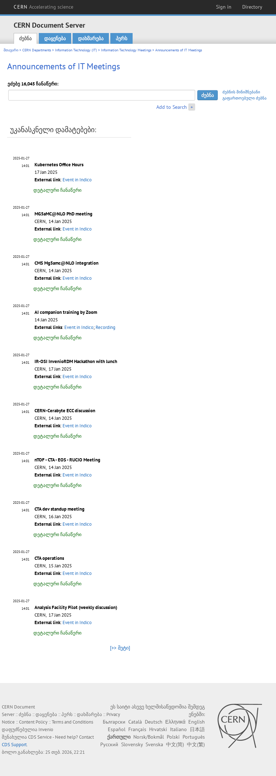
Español (116, 729)
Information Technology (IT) (76, 50)
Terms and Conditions (72, 722)
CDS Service (40, 737)
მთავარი (11, 50)
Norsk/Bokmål (148, 737)
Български (114, 722)
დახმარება (91, 38)
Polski (173, 737)
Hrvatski (158, 729)
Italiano (178, 729)
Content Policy (33, 722)
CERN (43, 7)
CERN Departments (36, 50)
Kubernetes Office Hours (58, 165)
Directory (252, 7)
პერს (121, 38)
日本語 (197, 729)
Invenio (45, 729)
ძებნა (25, 38)
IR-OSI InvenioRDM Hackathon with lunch (75, 361)
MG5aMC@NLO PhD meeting (63, 214)
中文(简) (175, 744)
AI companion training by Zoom (65, 312)
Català (135, 722)
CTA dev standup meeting (59, 509)
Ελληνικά (175, 722)
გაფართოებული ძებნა (244, 98)
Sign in (223, 7)
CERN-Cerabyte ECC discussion (64, 411)
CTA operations (49, 558)
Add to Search (171, 107)
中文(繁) (196, 744)
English (196, 722)
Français (137, 729)
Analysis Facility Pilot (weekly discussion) (75, 607)
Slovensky (132, 744)
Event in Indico (77, 180)
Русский (109, 744)
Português (194, 737)
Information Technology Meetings (126, 50)
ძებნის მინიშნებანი (241, 91)
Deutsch (153, 722)
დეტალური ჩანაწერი (57, 190)
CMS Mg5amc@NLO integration (66, 263)
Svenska (154, 744)
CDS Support (14, 745)
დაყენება (55, 38)
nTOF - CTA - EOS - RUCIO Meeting (67, 460)
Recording (105, 327)
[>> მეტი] (120, 648)
